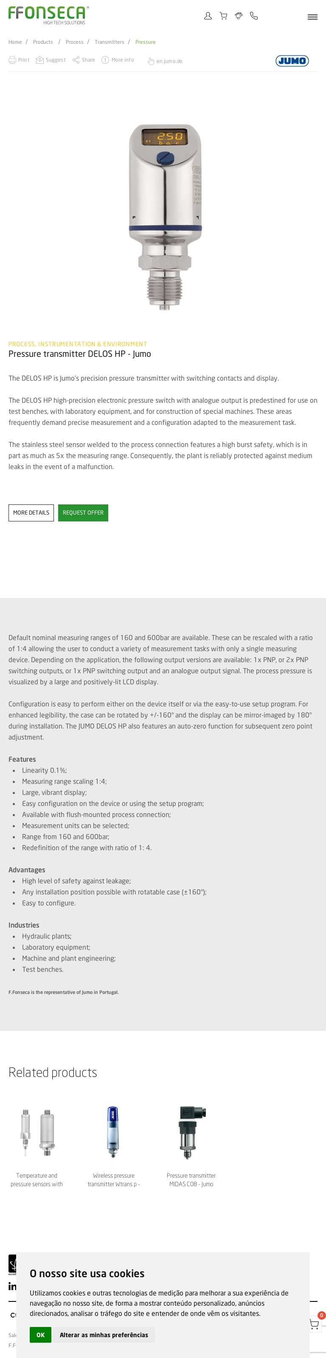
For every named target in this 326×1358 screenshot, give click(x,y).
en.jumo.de (170, 61)
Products (43, 42)
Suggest (56, 60)
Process (75, 42)
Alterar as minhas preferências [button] (104, 1334)
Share (89, 60)
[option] (163, 217)
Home (15, 42)
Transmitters (109, 42)
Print (24, 60)
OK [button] (41, 1334)
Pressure (145, 42)
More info (123, 60)
